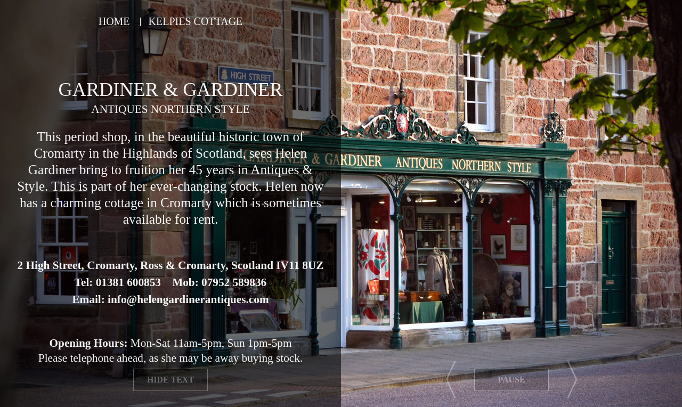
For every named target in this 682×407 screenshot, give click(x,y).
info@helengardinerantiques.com (188, 299)
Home (114, 21)
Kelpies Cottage (196, 21)
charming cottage (96, 203)
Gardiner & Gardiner (171, 89)
